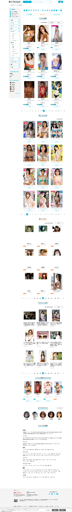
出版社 (12, 20)
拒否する (55, 510)
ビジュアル (12, 31)
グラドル (26, 469)
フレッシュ (13, 49)
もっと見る (59, 408)
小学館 (60, 432)
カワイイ (52, 459)
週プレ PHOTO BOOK (27, 437)
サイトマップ (57, 506)
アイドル (33, 469)
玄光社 (47, 432)
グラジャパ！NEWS (15, 16)
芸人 (40, 472)
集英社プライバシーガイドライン (23, 506)
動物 (47, 477)
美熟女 (38, 459)
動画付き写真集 (40, 443)
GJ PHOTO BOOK (40, 437)
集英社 (53, 432)
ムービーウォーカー (49, 433)
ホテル (41, 465)
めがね (43, 449)
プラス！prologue (34, 443)
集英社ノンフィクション (35, 439)
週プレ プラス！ (14, 14)
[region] (36, 510)
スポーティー (14, 51)
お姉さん (32, 459)
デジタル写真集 (14, 11)
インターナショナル (15, 53)
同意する (62, 510)
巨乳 (33, 453)
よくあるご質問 (45, 506)
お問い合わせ (51, 506)
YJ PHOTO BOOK (34, 437)
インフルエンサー (55, 471)
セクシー (59, 459)
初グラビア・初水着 (34, 477)
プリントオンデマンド (55, 443)
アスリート (46, 472)
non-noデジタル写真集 (56, 437)
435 (40, 298)
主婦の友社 (56, 432)
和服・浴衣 (50, 449)
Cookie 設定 (40, 506)
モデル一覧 (17, 93)
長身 (13, 44)
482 (37, 373)
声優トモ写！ (25, 445)
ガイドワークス (29, 432)
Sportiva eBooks (43, 439)
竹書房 (28, 433)
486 (48, 373)
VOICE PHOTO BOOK (47, 443)
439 (51, 298)
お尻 (13, 38)
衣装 (11, 28)
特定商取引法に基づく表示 (33, 506)
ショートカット (14, 40)
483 (40, 373)
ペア (25, 465)
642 (55, 373)
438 (48, 298)
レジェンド (34, 472)
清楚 (25, 461)
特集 (10, 76)
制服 (32, 449)
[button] (62, 387)
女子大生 (56, 469)
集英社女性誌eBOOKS (27, 439)
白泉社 (38, 433)
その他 (12, 67)
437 (45, 298)
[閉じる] (70, 510)
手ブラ (25, 477)
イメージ (12, 58)
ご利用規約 (15, 506)
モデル (44, 469)
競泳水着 (38, 449)
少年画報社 (25, 433)
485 (45, 373)
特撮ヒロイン (26, 472)
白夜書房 (41, 433)
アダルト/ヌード (53, 472)
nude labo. (34, 445)
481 (34, 373)
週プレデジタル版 (15, 13)
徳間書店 (31, 433)
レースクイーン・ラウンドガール (30, 471)
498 (55, 298)
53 (58, 214)
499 (58, 298)
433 (34, 298)
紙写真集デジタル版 (26, 443)
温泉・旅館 (48, 465)
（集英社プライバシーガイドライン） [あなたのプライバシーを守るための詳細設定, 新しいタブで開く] (6, 511)
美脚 (13, 42)
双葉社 (44, 433)
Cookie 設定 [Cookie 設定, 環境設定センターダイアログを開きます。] (48, 510)
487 (51, 373)
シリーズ (12, 25)
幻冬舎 (50, 432)
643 (58, 373)
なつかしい (45, 459)
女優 (39, 469)
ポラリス (29, 445)
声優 (50, 469)
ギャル (13, 55)
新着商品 (11, 73)
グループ (36, 465)
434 (37, 298)
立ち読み (29, 50)
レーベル (12, 22)
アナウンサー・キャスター (44, 471)
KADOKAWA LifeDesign (41, 432)
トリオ (30, 465)
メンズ (42, 477)
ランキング (11, 75)
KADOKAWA (35, 432)
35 (58, 110)
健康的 (25, 455)
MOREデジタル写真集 (48, 437)
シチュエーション (14, 61)
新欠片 (35, 433)
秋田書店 (24, 432)
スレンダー (13, 33)
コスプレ (26, 449)
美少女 (25, 459)
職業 (11, 64)
